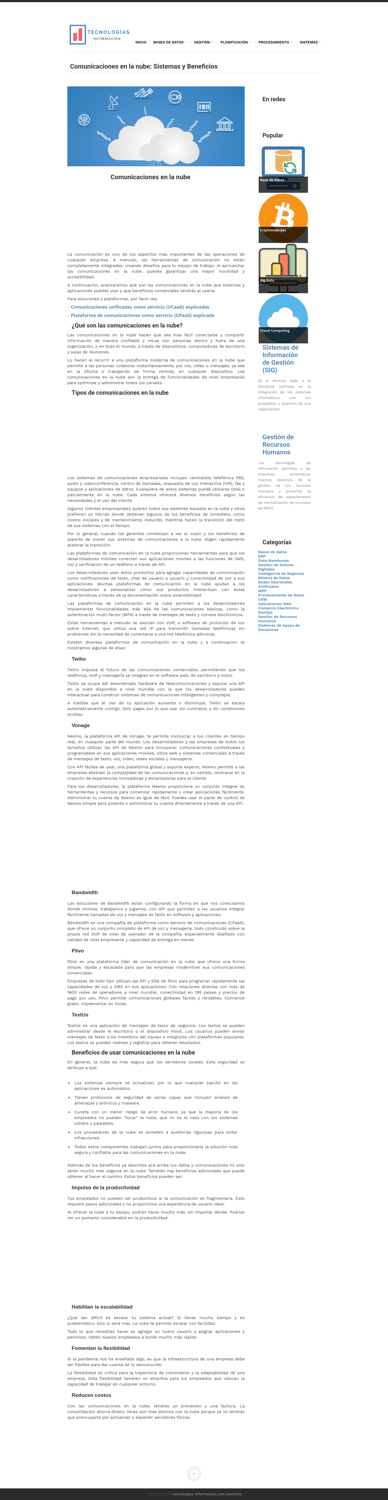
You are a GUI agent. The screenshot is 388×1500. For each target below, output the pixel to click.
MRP (262, 591)
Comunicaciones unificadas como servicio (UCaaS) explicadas (140, 307)
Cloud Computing (274, 331)
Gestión (204, 42)
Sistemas (310, 42)
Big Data (267, 280)
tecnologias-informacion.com (198, 1494)
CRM (262, 599)
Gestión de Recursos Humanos (278, 444)
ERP (262, 556)
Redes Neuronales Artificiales (275, 584)
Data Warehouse (273, 560)
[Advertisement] (156, 216)
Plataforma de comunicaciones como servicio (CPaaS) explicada (142, 315)
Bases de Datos (170, 42)
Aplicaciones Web (275, 604)
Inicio (140, 42)
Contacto (234, 1494)
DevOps (265, 612)
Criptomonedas (273, 230)
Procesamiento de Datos (281, 595)
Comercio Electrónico (278, 608)
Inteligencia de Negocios (281, 573)
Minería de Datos (274, 578)
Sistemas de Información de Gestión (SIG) (280, 359)
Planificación (236, 42)
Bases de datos (272, 552)
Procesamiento (276, 42)
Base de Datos (272, 180)
